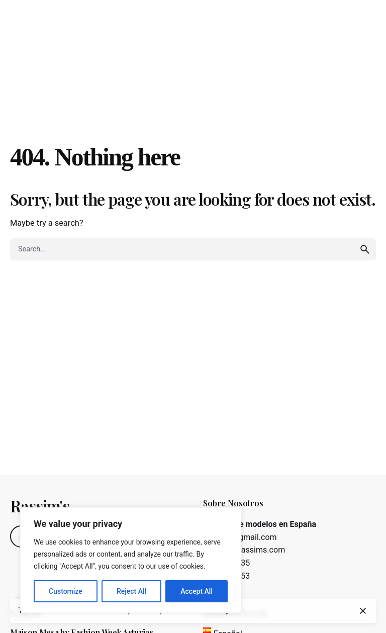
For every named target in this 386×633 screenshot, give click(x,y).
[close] (363, 611)
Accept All (196, 591)
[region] (130, 560)
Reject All (131, 591)
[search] (365, 249)
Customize (65, 591)
